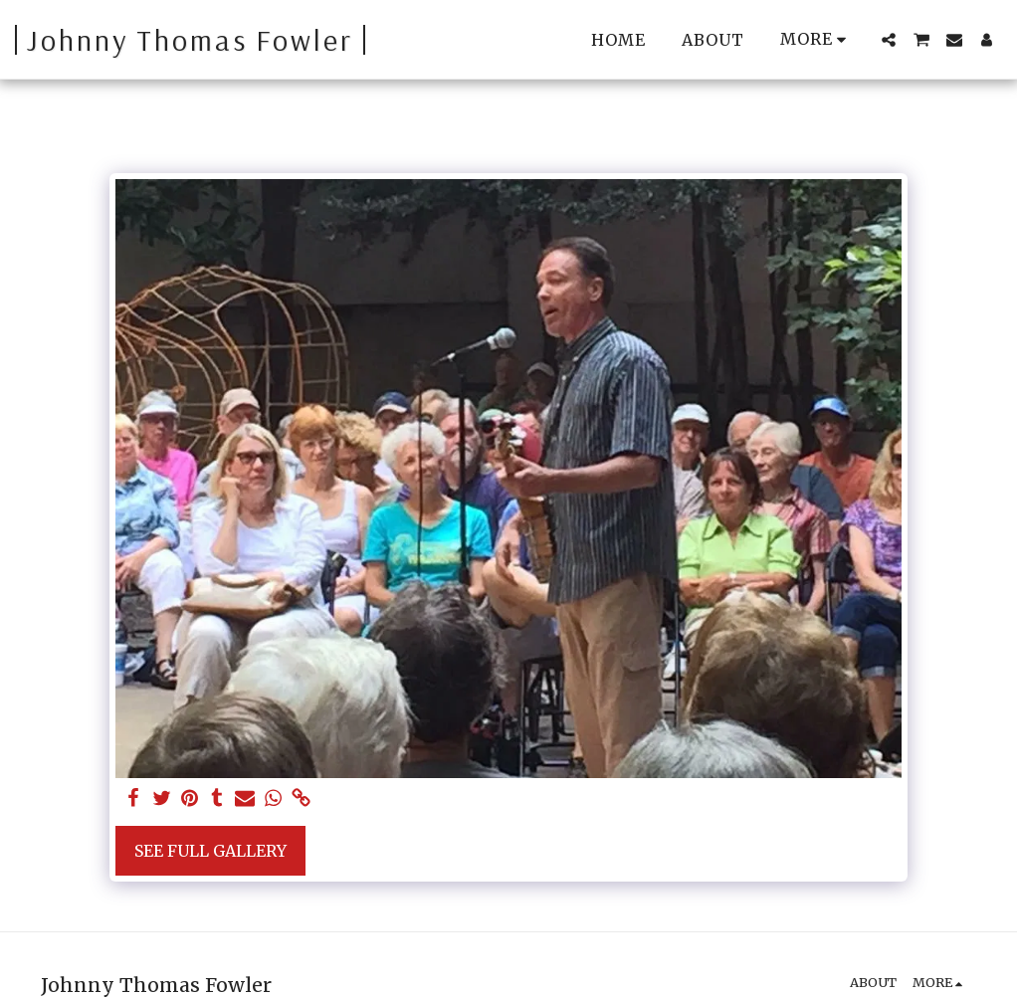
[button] (889, 40)
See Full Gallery (210, 851)
